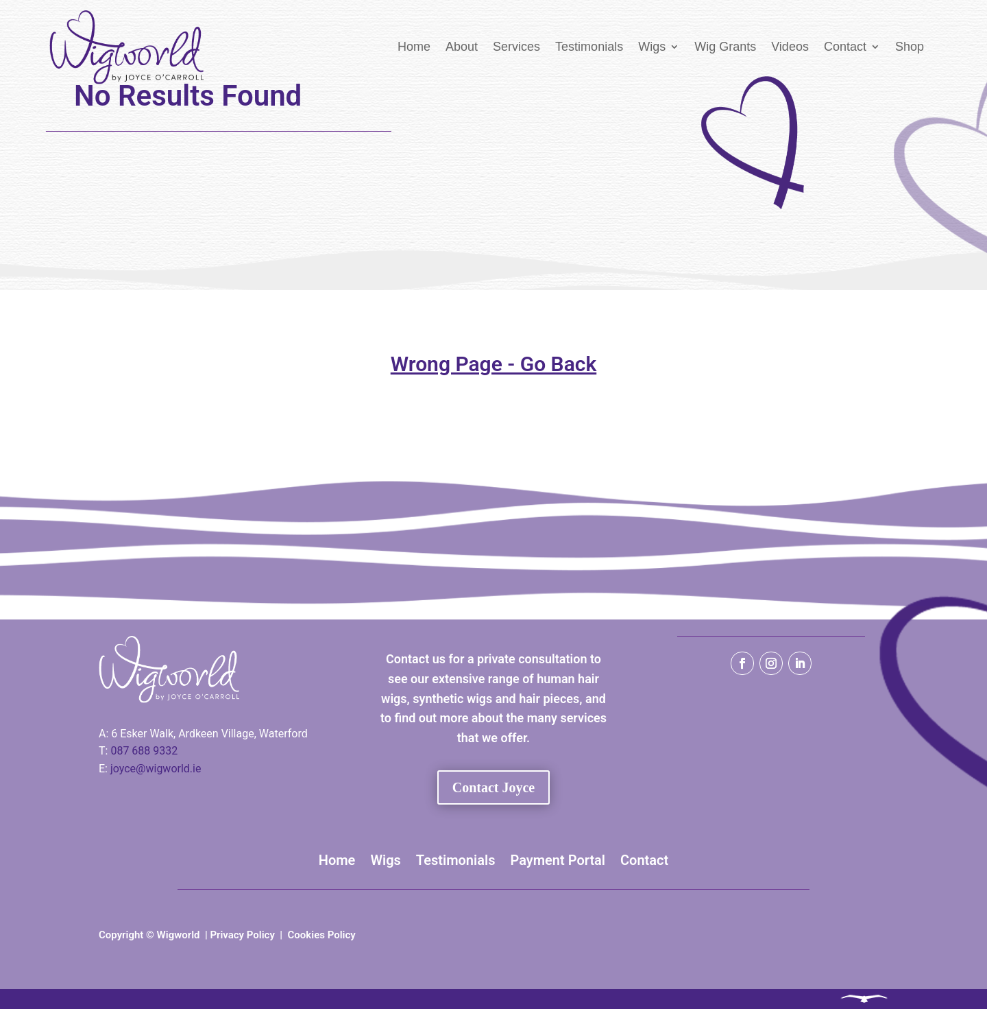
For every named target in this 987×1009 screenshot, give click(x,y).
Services (516, 47)
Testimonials (589, 47)
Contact (845, 47)
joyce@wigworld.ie (156, 768)
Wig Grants (725, 47)
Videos (790, 47)
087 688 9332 (144, 750)
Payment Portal (557, 860)
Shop (909, 47)
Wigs (652, 47)
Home (414, 47)
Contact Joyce (493, 787)
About (462, 47)
